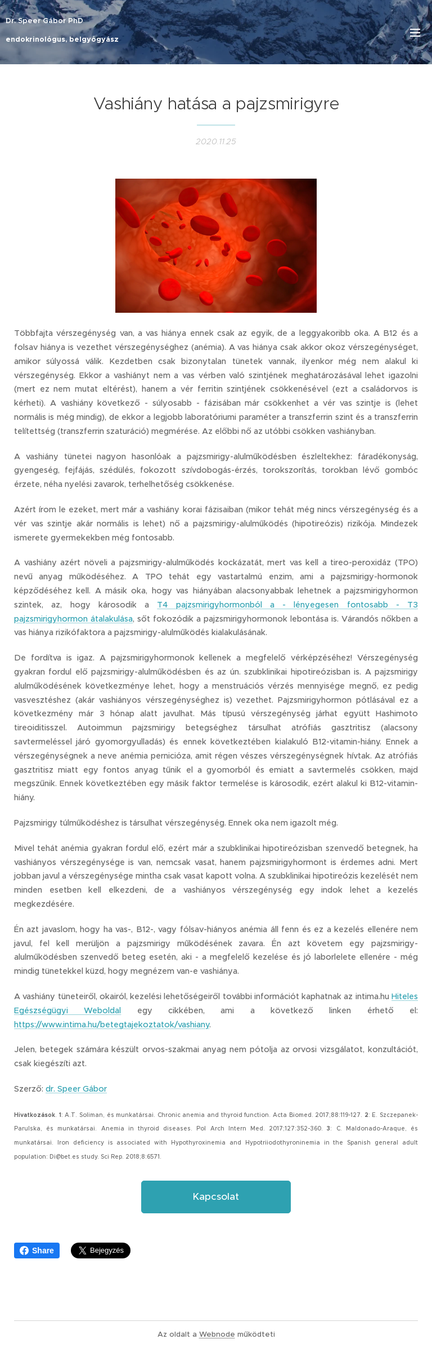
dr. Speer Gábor (76, 1089)
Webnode (217, 1334)
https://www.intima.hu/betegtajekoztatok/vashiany (111, 1024)
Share (37, 1250)
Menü (415, 32)
